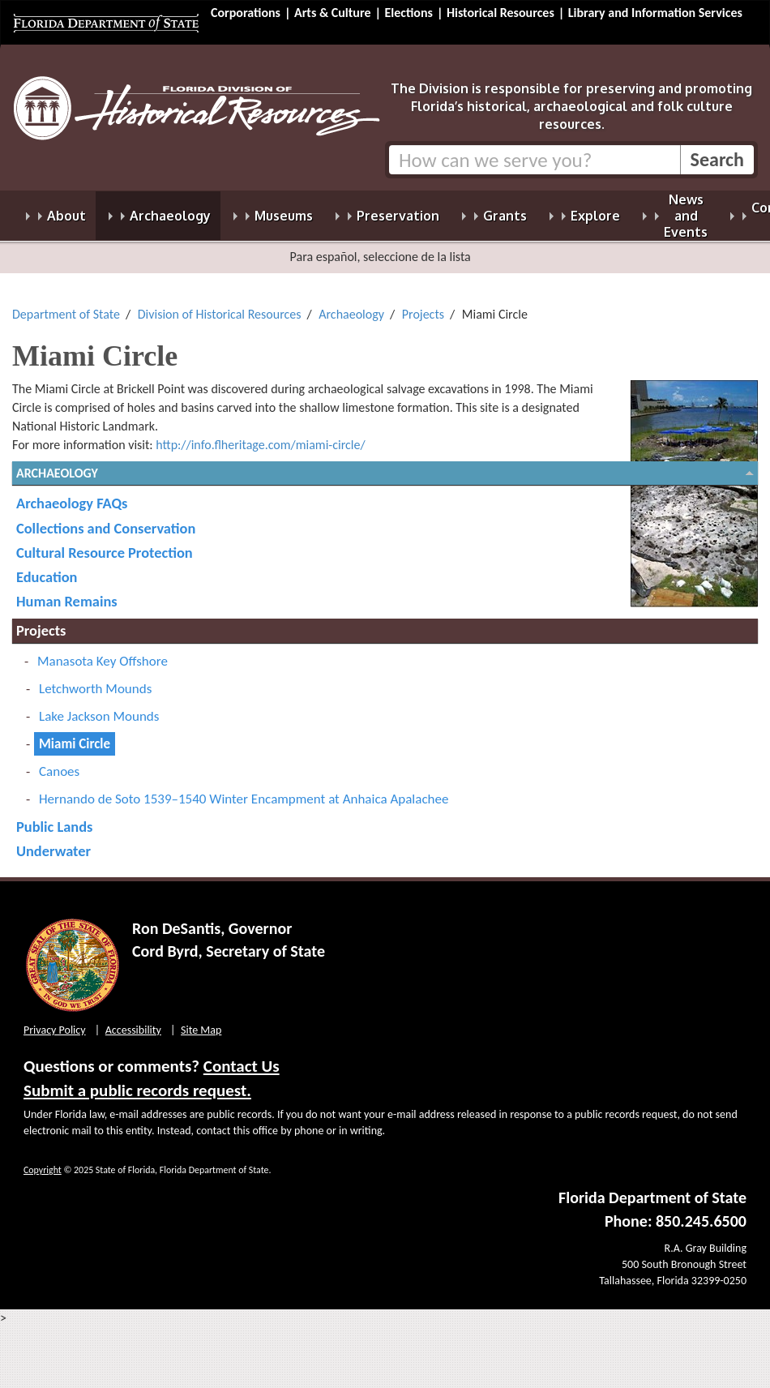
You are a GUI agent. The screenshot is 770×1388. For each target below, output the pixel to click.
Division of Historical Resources (220, 304)
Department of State (66, 304)
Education (46, 567)
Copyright (43, 1160)
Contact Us (241, 1056)
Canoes (59, 761)
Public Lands (54, 817)
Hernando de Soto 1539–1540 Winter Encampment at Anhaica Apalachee (243, 789)
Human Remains (67, 591)
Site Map (201, 1020)
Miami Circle (74, 734)
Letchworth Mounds (95, 679)
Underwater (53, 841)
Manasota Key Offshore (102, 651)
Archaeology (351, 304)
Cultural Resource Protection (104, 542)
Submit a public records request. (137, 1080)
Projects (423, 304)
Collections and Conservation (105, 518)
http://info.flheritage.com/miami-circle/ (260, 435)
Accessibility (133, 1020)
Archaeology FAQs (71, 493)
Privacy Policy (55, 1020)
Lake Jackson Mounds (99, 706)
